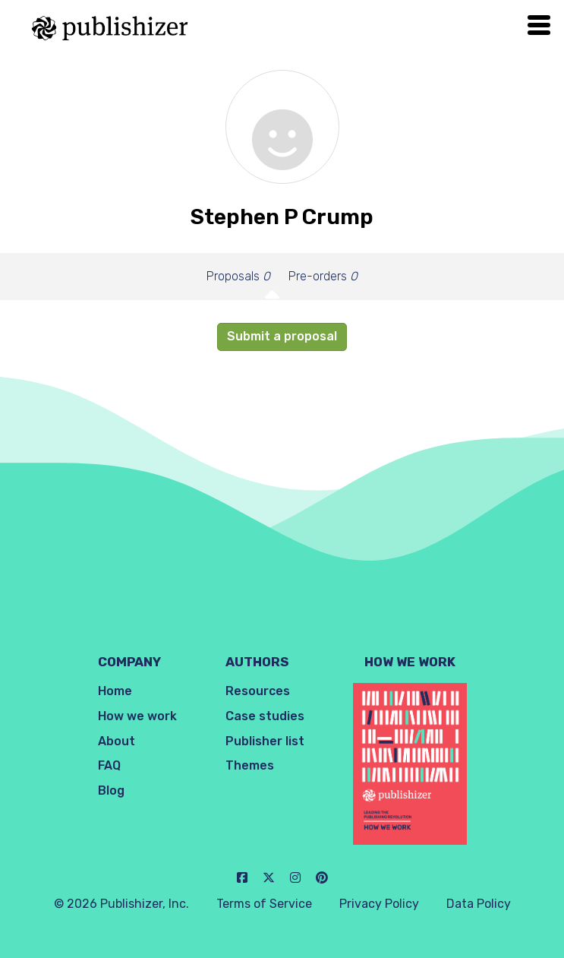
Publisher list (264, 741)
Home (115, 691)
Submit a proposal (282, 336)
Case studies (264, 716)
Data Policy (478, 903)
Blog (111, 790)
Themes (249, 765)
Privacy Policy (379, 903)
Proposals (238, 276)
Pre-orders (323, 276)
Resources (257, 691)
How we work (137, 716)
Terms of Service (264, 903)
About (116, 741)
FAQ (109, 765)
